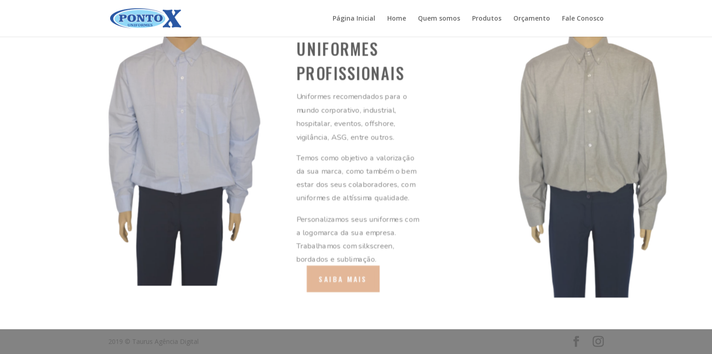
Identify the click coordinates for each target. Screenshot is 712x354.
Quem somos (439, 18)
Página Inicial (354, 18)
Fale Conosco (583, 18)
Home (396, 18)
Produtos (486, 18)
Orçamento (531, 18)
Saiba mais (343, 278)
